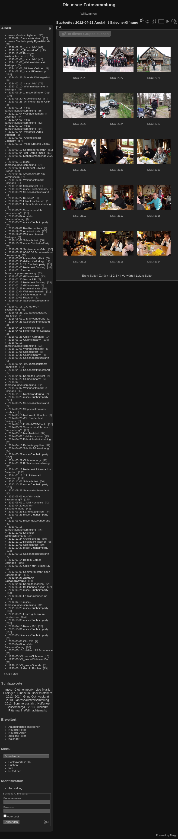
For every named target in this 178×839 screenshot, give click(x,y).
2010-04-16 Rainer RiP (22, 626)
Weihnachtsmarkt (35, 710)
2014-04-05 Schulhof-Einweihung (29, 448)
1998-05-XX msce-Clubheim (26, 656)
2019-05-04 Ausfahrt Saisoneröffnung (19, 218)
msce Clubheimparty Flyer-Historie (29, 41)
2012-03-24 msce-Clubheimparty (28, 589)
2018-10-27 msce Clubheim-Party (29, 243)
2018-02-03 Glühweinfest (24, 276)
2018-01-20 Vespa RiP (22, 279)
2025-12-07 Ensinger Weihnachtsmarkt (19, 55)
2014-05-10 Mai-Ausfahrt (24, 433)
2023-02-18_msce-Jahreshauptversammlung (20, 109)
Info (11, 767)
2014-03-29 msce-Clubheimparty (28, 454)
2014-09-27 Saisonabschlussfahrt (29, 402)
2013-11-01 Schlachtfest (23, 481)
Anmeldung (15, 788)
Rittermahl (15, 710)
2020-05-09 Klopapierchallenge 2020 (31, 155)
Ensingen (9, 693)
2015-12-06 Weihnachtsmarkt (26, 348)
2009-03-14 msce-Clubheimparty (28, 635)
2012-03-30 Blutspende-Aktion (27, 586)
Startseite (64, 22)
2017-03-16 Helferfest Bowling (27, 282)
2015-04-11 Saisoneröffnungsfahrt (29, 369)
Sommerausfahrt (24, 703)
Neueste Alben (17, 732)
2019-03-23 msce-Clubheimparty (28, 222)
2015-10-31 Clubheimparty (25, 354)
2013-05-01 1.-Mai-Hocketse (26, 502)
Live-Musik (42, 689)
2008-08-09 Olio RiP (21, 641)
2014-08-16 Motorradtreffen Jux (28, 414)
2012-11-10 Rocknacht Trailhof (27, 541)
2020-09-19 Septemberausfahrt (28, 149)
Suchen (13, 764)
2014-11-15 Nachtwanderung (26, 393)
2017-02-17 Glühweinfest (24, 285)
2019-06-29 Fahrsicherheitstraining (30, 203)
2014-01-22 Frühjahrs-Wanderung (29, 463)
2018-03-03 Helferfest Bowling (27, 267)
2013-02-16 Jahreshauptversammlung (20, 528)
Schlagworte (16, 761)
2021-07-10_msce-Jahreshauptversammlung (20, 127)
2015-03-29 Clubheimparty (25, 378)
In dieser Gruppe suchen (88, 34)
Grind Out (29, 696)
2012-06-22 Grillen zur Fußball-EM (30, 565)
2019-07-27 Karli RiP (21, 197)
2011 (8, 703)
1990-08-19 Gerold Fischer (25, 668)
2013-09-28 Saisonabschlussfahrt (29, 490)
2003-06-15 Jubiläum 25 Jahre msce (31, 650)
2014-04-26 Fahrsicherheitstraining (30, 439)
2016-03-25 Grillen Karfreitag (26, 336)
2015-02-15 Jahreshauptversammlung (20, 383)
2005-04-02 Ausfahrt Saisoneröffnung (19, 646)
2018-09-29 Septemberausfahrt (28, 249)
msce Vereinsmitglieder (23, 35)
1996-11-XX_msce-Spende (25, 665)
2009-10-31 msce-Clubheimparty (28, 629)
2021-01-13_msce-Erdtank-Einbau (29, 143)
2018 (31, 707)
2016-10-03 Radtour (21, 297)
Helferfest (44, 703)
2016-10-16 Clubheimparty (25, 294)
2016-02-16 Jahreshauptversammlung (20, 344)
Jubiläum (42, 707)
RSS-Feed (15, 770)
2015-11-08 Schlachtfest (23, 351)
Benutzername (12, 798)
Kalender (14, 738)
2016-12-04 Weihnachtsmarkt (26, 291)
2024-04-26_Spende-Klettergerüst (29, 77)
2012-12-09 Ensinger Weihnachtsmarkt (19, 534)
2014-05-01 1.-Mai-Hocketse (26, 436)
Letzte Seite (144, 275)
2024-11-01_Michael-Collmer (26, 68)
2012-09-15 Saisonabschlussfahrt (29, 553)
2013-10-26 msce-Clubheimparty (28, 484)
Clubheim (23, 693)
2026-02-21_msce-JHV (23, 47)
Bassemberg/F (16, 707)
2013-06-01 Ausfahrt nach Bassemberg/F (22, 498)
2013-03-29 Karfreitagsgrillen (26, 511)
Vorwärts (128, 275)
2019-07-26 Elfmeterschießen (26, 200)
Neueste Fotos (17, 729)
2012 (9, 696)
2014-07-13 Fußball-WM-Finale (27, 424)
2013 (9, 700)
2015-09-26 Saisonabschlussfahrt (29, 357)
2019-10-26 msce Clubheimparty (28, 188)
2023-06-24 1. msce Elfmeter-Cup (29, 92)
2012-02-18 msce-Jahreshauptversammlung (20, 603)
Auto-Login (11, 816)
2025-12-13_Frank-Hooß (24, 50)
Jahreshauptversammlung (32, 700)
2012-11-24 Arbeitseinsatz (24, 538)
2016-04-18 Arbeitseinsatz (24, 327)
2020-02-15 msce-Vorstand (25, 38)
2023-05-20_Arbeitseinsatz (25, 98)
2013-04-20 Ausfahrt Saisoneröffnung (19, 507)
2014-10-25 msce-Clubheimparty (28, 396)
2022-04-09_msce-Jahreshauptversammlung (20, 121)
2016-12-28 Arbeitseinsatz (24, 288)
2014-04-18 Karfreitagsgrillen (26, 445)
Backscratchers (42, 693)
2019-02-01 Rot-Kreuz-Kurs (25, 228)
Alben (6, 28)
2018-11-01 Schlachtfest (23, 240)
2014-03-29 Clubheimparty (25, 460)
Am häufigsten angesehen (24, 726)
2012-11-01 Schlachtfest (23, 544)
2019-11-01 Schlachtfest (23, 185)
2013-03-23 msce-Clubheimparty (28, 514)
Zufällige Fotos (17, 735)
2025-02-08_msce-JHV (23, 59)
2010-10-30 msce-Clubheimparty (28, 619)
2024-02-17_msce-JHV (23, 83)
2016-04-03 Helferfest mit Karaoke (29, 330)
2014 (18, 696)
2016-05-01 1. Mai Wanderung (27, 318)
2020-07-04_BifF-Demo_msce (27, 152)
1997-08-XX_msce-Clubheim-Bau (29, 659)
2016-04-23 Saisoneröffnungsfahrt (29, 321)
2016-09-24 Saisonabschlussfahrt (29, 300)
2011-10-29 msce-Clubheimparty (28, 607)
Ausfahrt (43, 696)
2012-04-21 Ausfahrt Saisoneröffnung (19, 579)
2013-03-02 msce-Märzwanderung (29, 520)
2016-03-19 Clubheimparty (25, 339)
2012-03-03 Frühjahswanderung (28, 595)
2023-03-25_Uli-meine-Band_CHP (29, 101)
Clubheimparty (24, 689)
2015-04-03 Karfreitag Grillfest (27, 375)
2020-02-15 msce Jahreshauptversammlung (20, 163)
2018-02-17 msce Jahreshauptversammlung (20, 272)
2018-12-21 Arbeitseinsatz (24, 231)
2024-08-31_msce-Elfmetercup (27, 71)
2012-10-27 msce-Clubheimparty (28, 547)
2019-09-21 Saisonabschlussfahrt (29, 191)
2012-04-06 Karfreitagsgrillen (26, 583)
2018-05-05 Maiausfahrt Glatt (26, 258)
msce (9, 689)
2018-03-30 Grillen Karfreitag (26, 261)
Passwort (9, 807)
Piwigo (173, 835)
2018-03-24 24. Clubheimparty (27, 264)
